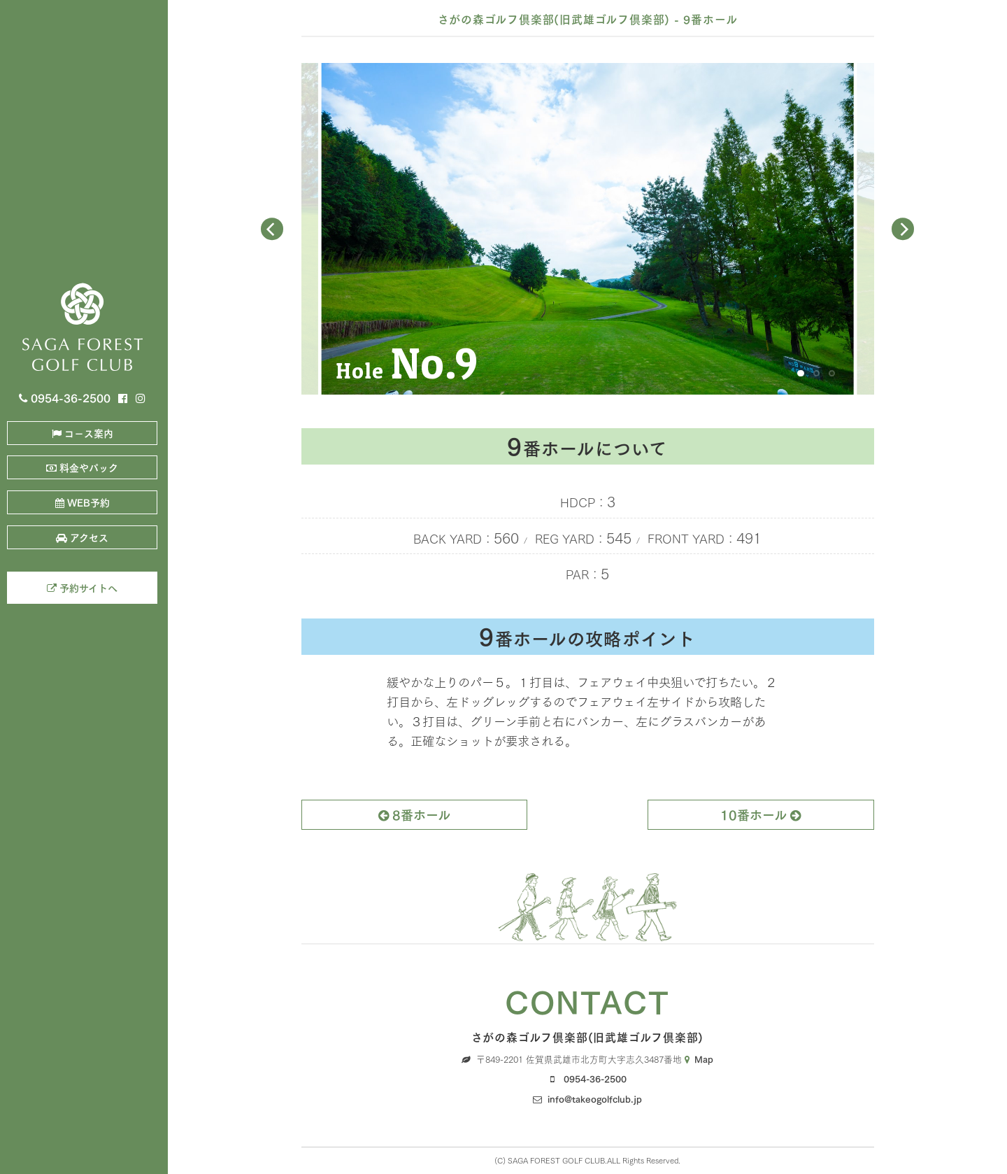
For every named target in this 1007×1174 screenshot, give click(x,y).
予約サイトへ (82, 587)
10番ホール (760, 814)
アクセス (82, 537)
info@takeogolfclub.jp (595, 1098)
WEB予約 (82, 502)
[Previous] (272, 229)
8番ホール (414, 814)
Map (699, 1058)
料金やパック (82, 467)
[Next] (903, 229)
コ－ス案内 (82, 432)
